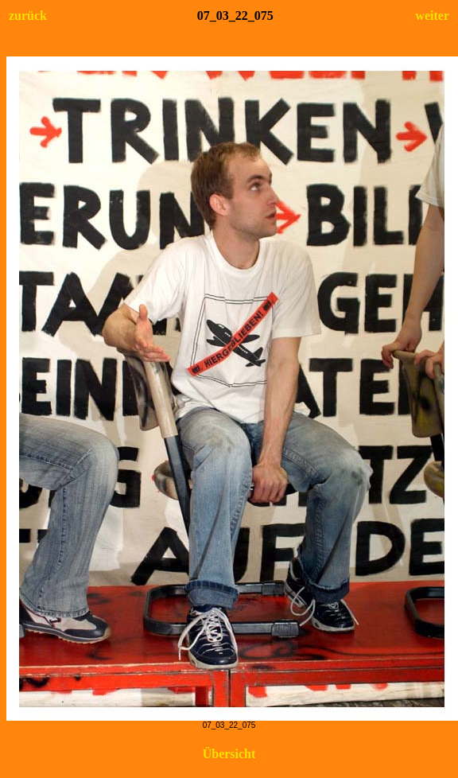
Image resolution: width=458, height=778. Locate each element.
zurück (28, 15)
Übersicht (229, 753)
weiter (432, 15)
